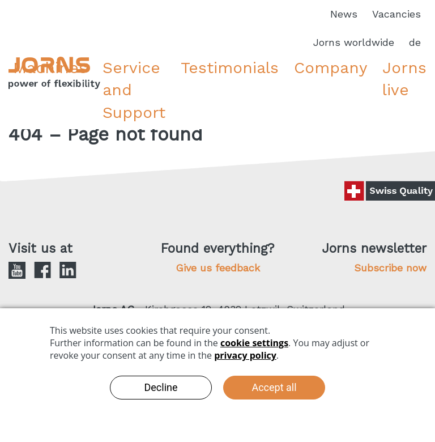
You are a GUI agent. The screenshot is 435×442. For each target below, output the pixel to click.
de (415, 42)
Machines (50, 67)
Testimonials (230, 67)
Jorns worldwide (353, 42)
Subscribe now (390, 268)
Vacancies (396, 14)
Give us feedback (218, 268)
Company (330, 67)
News (343, 14)
